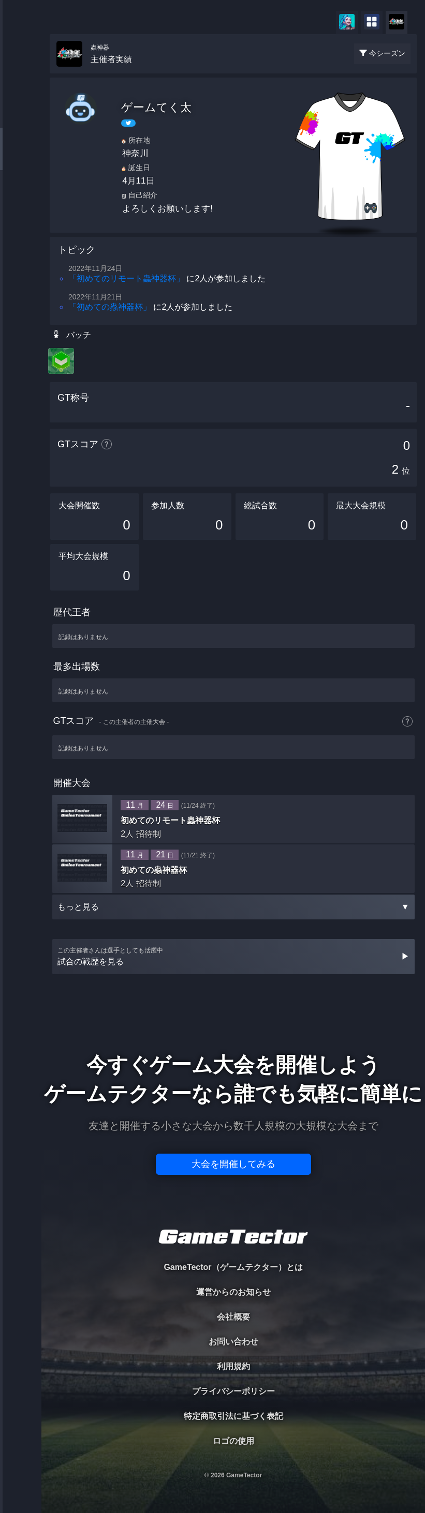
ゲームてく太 (156, 107)
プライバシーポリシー (233, 1391)
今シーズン (387, 53)
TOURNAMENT (20, 73)
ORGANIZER (21, 158)
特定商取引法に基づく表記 (233, 1416)
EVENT (20, 242)
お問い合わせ (233, 1341)
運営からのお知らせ (233, 1292)
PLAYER (21, 115)
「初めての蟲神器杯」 (109, 306)
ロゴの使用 (233, 1440)
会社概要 (233, 1316)
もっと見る (233, 906)
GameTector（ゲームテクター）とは (233, 1267)
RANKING (20, 200)
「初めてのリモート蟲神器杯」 (126, 278)
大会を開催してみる (233, 1164)
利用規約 (233, 1366)
